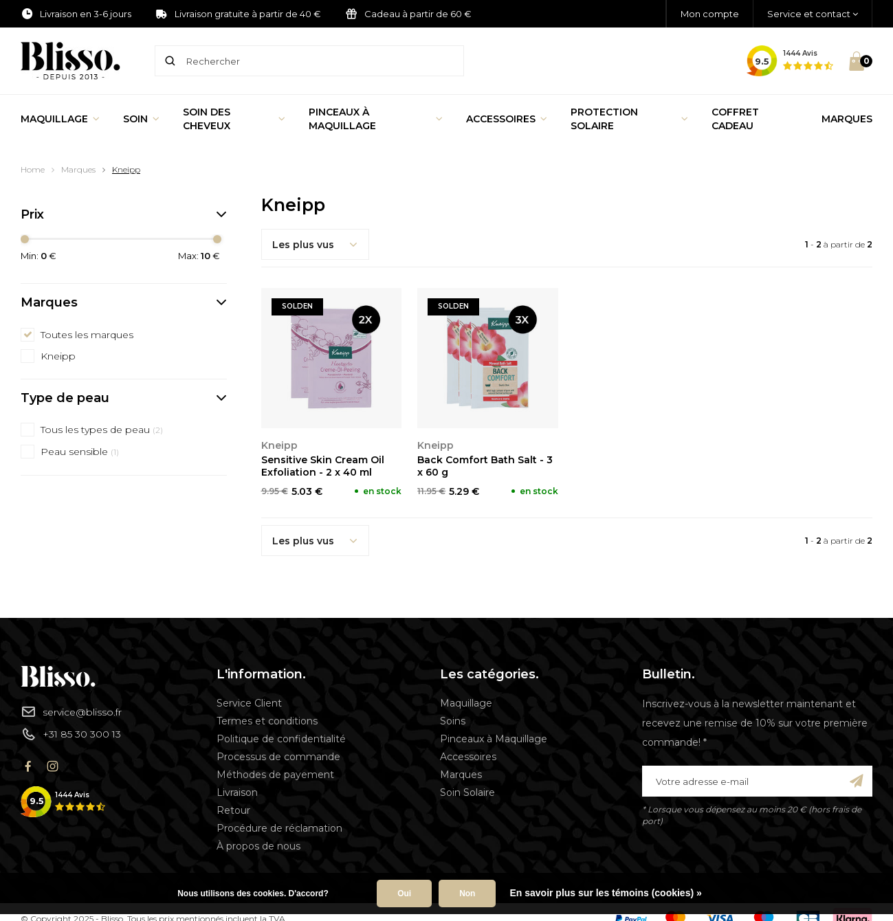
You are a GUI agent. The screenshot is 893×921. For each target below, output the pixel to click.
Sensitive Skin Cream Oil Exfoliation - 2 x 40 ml (322, 466)
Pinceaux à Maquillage (376, 119)
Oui (404, 893)
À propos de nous (258, 846)
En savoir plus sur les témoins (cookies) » (605, 892)
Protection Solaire (629, 119)
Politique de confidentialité (281, 739)
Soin (141, 119)
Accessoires (506, 119)
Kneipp (126, 169)
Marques (847, 119)
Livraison (237, 792)
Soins (452, 721)
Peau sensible (80, 451)
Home (33, 169)
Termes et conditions (267, 721)
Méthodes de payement (275, 774)
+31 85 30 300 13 (71, 734)
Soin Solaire (467, 792)
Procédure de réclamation (279, 828)
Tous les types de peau (102, 429)
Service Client (249, 703)
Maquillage (60, 119)
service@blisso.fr (71, 711)
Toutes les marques (87, 335)
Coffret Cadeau (735, 119)
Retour (233, 810)
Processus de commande (278, 757)
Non (467, 893)
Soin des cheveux (234, 119)
